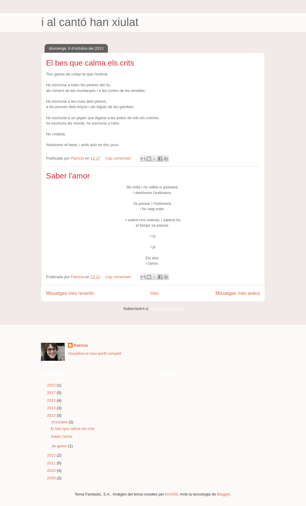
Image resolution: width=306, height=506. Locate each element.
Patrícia (81, 345)
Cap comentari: (119, 158)
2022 (52, 385)
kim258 (171, 494)
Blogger (223, 494)
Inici (154, 293)
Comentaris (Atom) (166, 308)
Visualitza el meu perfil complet (94, 353)
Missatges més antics (237, 293)
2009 (52, 478)
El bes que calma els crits (90, 62)
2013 (52, 415)
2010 (52, 470)
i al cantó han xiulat (89, 22)
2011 (52, 463)
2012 (52, 455)
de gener (60, 446)
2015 (52, 400)
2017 (52, 392)
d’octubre (60, 422)
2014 (52, 408)
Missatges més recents (70, 293)
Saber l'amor (68, 175)
